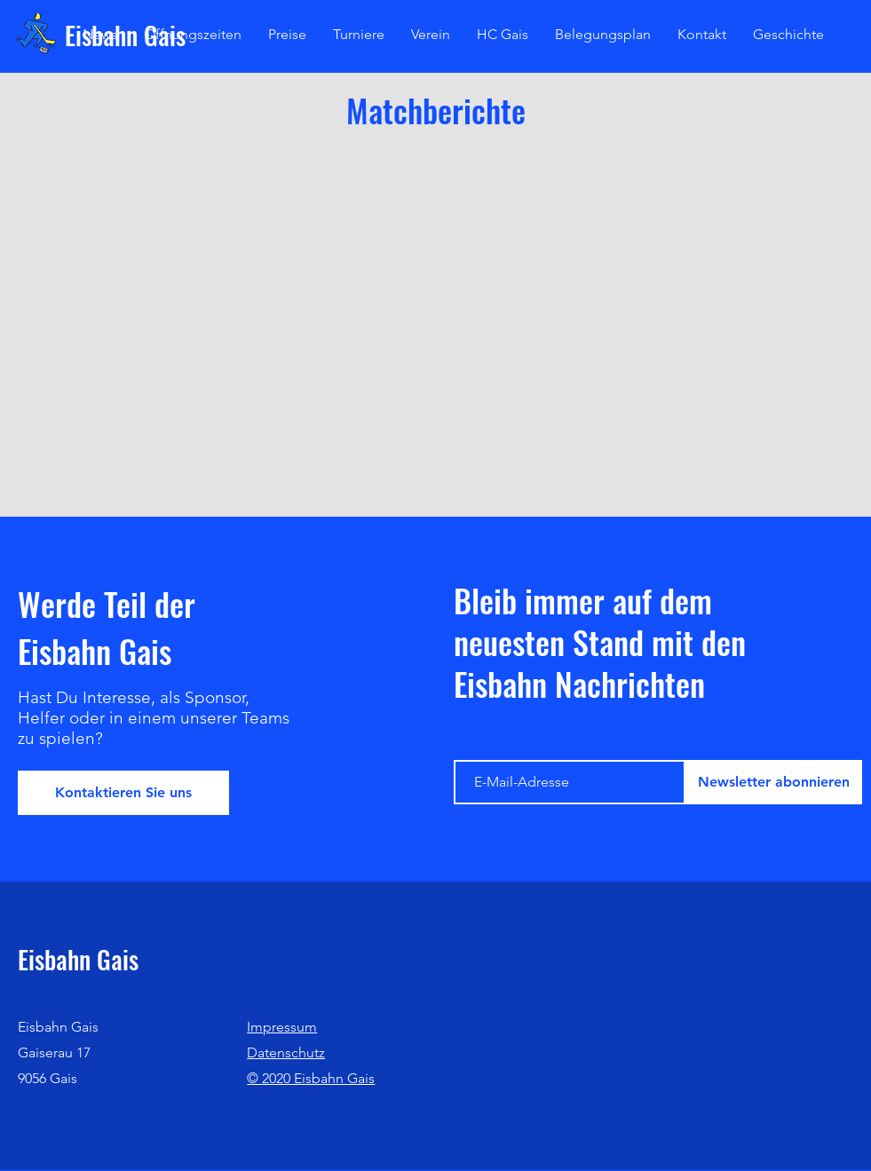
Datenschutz (286, 1052)
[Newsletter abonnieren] (773, 782)
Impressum (282, 1026)
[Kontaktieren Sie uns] (123, 793)
